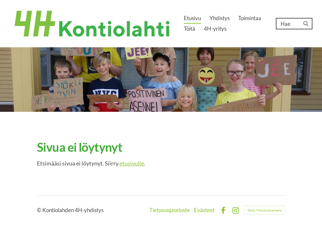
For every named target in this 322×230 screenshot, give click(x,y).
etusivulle (131, 163)
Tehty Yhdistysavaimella (264, 210)
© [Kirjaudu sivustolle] (39, 210)
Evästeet (204, 210)
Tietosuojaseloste (169, 210)
